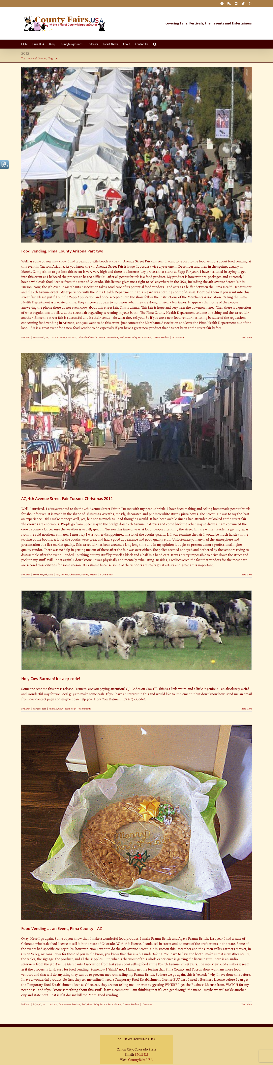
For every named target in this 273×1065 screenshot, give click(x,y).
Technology (70, 708)
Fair (54, 337)
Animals (53, 708)
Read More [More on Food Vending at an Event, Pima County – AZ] (246, 1004)
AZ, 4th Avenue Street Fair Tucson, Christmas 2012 (67, 498)
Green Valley (131, 337)
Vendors (165, 337)
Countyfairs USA (140, 1059)
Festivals (76, 1004)
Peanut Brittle (144, 337)
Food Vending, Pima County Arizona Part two (62, 251)
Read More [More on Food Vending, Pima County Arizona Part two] (246, 337)
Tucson (156, 337)
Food (121, 337)
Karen (27, 337)
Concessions (112, 337)
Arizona (61, 337)
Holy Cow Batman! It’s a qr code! (50, 678)
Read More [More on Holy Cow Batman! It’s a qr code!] (246, 708)
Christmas (71, 337)
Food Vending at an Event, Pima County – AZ (61, 928)
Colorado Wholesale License (91, 337)
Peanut (103, 1004)
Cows (61, 708)
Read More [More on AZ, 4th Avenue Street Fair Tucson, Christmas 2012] (246, 574)
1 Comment (147, 1004)
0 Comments (178, 337)
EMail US (141, 1054)
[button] (155, 44)
